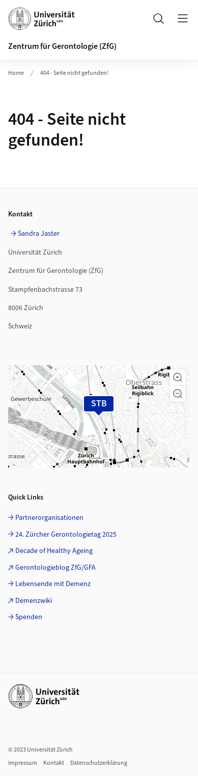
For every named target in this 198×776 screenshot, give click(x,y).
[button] (177, 377)
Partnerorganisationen (49, 518)
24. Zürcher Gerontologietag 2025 (66, 535)
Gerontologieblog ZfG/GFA (55, 568)
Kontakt (53, 763)
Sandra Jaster (39, 234)
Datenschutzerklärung (98, 763)
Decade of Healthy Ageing (54, 551)
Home (16, 73)
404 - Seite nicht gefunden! (74, 73)
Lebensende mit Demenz (53, 584)
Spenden (28, 617)
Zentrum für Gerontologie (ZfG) (62, 46)
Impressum (22, 763)
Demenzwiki (33, 601)
